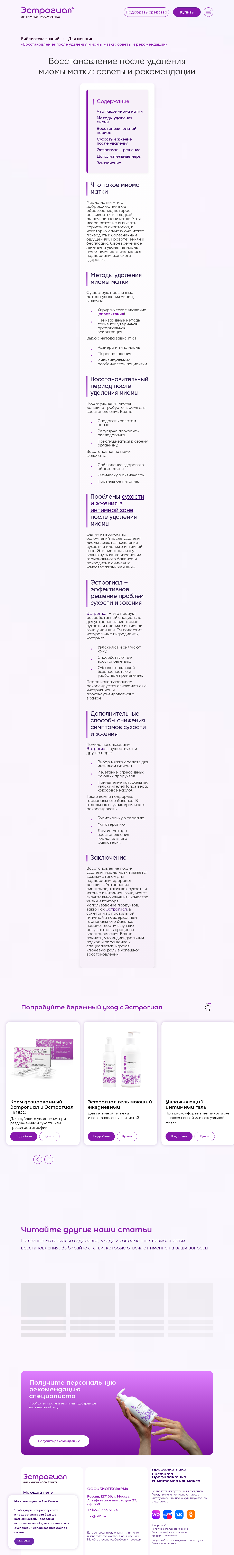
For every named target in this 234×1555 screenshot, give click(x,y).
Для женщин (80, 38)
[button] (146, 12)
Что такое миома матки (120, 112)
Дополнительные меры (119, 157)
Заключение (109, 163)
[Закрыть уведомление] (72, 1499)
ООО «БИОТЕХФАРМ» (107, 1488)
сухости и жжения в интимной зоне (117, 504)
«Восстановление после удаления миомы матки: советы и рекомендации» (94, 44)
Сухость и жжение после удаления (114, 141)
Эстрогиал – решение (119, 150)
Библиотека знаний (40, 38)
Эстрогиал (96, 614)
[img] (47, 12)
